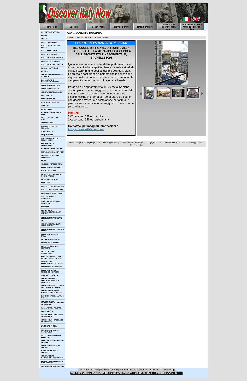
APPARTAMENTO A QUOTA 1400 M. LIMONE (51, 225)
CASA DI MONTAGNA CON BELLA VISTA (51, 336)
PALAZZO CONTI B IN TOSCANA (49, 127)
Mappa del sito (136, 145)
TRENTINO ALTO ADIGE (50, 275)
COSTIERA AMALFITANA (50, 32)
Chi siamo (84, 142)
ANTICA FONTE (47, 123)
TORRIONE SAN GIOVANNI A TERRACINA (51, 202)
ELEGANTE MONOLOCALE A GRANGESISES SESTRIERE (52, 257)
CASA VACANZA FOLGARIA (51, 308)
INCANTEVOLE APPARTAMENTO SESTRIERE (52, 262)
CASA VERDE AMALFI (49, 51)
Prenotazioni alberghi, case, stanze (149, 142)
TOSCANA (45, 106)
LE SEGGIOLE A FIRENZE (50, 102)
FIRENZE (44, 71)
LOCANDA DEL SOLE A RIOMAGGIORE (49, 139)
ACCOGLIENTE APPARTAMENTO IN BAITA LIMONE (51, 212)
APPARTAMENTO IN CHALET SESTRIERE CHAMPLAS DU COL (52, 218)
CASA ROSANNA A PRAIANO (52, 58)
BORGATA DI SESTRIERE (50, 239)
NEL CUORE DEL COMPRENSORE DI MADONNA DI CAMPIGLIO (52, 302)
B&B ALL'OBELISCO (48, 171)
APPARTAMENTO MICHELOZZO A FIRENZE (53, 75)
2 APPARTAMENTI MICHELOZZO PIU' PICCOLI (51, 81)
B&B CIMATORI (46, 95)
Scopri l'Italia (95, 142)
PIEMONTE (45, 207)
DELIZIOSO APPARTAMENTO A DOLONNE (52, 341)
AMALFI (44, 39)
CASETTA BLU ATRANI (49, 54)
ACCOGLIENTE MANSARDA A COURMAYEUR (52, 315)
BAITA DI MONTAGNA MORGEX (52, 366)
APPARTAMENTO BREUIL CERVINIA (50, 346)
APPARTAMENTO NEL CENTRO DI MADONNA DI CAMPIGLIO (52, 286)
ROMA (43, 160)
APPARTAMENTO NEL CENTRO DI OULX (52, 230)
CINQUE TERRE (47, 135)
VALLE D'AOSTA (47, 311)
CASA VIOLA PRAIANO (49, 68)
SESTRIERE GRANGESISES (51, 267)
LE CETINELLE (46, 109)
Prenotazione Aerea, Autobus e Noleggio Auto (183, 142)
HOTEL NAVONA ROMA (49, 179)
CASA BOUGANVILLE (49, 42)
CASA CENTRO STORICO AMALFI (50, 46)
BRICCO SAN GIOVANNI (50, 243)
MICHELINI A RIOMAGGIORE (51, 148)
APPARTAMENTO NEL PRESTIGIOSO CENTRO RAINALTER (50, 280)
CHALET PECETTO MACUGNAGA (48, 252)
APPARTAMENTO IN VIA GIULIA (52, 167)
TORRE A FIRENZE (48, 99)
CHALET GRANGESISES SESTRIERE (50, 247)
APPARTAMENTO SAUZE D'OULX (50, 235)
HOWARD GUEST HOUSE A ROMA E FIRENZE (51, 175)
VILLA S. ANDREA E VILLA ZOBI (51, 118)
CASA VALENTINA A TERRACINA (48, 197)
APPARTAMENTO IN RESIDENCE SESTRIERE (50, 271)
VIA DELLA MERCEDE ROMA (51, 164)
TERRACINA (45, 183)
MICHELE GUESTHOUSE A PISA (51, 113)
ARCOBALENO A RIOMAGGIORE (47, 144)
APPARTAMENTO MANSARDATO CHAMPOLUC (52, 357)
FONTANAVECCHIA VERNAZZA (52, 152)
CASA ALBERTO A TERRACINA (52, 186)
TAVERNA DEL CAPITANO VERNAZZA (50, 156)
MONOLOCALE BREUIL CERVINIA (49, 351)
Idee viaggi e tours (110, 142)
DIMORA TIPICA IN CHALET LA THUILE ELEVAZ (52, 362)
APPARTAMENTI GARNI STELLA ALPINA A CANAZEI (51, 291)
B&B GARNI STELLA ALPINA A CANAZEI (52, 297)
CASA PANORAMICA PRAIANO (52, 64)
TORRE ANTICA (47, 131)
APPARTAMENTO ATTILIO (50, 85)
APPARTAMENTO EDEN (50, 88)
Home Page (74, 142)
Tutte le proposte (126, 142)
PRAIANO (44, 35)
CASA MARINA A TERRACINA (52, 193)
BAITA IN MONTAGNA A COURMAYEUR (49, 331)
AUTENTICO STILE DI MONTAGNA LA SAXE (49, 326)
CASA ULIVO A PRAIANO (50, 61)
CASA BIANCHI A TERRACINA (52, 190)
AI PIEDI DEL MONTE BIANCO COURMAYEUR (52, 321)
